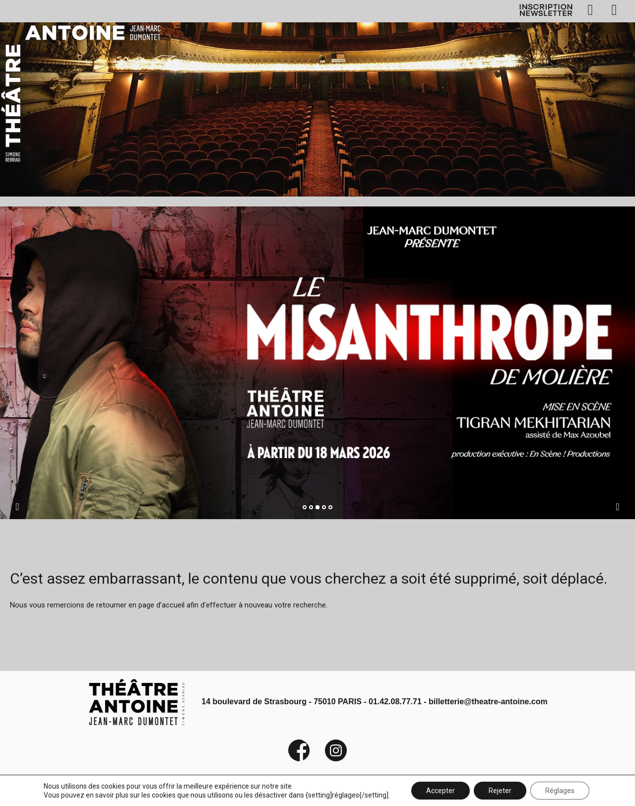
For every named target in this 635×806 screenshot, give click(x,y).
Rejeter (500, 791)
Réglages (559, 791)
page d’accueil (161, 605)
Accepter (440, 791)
